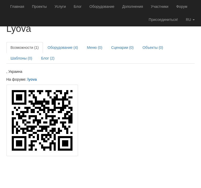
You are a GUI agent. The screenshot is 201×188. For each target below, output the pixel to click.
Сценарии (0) (122, 47)
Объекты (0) (153, 47)
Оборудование (102, 6)
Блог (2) (47, 58)
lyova (32, 79)
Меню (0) (94, 47)
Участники (159, 6)
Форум (181, 6)
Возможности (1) (24, 47)
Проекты (39, 6)
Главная (17, 6)
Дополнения (132, 6)
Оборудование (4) (63, 47)
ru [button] (190, 19)
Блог (78, 6)
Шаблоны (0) (21, 58)
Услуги (60, 6)
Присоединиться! (163, 19)
